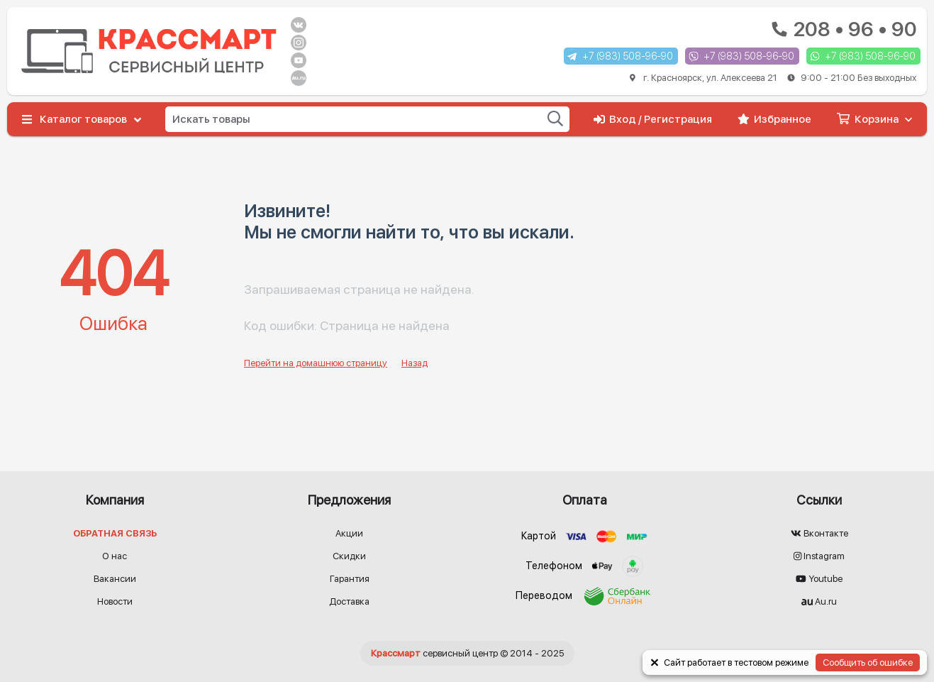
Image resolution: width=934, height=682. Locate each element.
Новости (115, 601)
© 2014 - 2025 (467, 653)
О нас (114, 556)
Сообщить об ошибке (868, 662)
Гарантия (349, 578)
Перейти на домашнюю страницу (315, 363)
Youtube (819, 578)
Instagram (819, 556)
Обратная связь (115, 533)
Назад (414, 363)
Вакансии (115, 578)
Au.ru (819, 601)
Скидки (349, 556)
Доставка (349, 601)
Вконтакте (819, 533)
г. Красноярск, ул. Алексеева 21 (773, 77)
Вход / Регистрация (653, 119)
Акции (349, 533)
